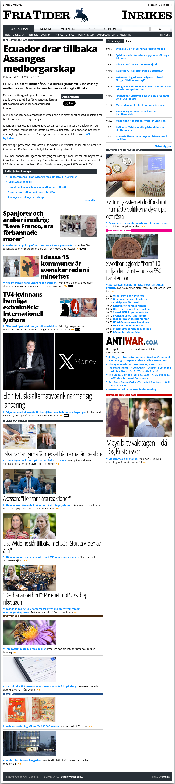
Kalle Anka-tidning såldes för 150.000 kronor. (33, 726)
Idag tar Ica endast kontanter (131, 319)
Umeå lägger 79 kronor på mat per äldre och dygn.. (36, 460)
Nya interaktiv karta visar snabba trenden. (31, 282)
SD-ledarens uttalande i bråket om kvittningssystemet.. (39, 505)
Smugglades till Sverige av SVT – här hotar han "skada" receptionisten (144, 88)
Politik (81, 34)
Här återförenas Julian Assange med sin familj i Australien (42, 176)
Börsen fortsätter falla (126, 332)
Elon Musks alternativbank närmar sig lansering (47, 400)
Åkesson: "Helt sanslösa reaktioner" (37, 498)
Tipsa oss (164, 34)
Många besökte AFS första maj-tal (136, 64)
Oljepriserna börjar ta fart (128, 295)
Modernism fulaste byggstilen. (24, 760)
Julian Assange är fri (20, 182)
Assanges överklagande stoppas (27, 197)
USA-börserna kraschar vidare (131, 322)
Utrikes (70, 34)
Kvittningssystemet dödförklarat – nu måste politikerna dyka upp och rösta (138, 209)
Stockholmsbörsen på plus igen (132, 328)
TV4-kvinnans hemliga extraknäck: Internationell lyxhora (23, 307)
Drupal (166, 776)
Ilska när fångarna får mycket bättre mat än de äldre (142, 138)
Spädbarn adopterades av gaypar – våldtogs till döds (142, 57)
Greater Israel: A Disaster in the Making (132, 389)
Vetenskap (69, 29)
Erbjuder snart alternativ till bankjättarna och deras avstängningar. (46, 412)
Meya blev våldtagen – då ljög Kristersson (136, 447)
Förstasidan (18, 29)
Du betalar (103, 34)
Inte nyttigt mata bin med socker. (26, 648)
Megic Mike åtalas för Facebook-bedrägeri (141, 105)
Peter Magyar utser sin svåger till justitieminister (136, 113)
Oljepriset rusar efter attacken (131, 309)
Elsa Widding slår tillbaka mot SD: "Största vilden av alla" (51, 546)
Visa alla (90, 200)
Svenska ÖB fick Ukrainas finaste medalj (140, 48)
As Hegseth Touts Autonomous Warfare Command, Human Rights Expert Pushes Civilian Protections (139, 358)
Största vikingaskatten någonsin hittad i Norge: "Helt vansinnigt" (140, 79)
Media (90, 34)
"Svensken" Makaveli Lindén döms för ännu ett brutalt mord (142, 97)
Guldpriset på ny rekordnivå (130, 299)
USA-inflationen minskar (128, 325)
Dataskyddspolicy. (72, 776)
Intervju (33, 34)
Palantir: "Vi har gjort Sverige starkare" (139, 71)
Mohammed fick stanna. (123, 458)
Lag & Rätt (47, 34)
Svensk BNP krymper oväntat (131, 312)
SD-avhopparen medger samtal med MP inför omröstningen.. (42, 557)
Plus (128, 41)
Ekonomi (45, 29)
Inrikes (59, 34)
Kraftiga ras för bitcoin (126, 302)
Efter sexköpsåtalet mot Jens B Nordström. (32, 326)
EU (113, 34)
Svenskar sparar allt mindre (129, 315)
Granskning (124, 34)
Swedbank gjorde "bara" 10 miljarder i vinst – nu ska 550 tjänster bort (133, 270)
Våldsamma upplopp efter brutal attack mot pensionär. (39, 245)
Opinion (110, 29)
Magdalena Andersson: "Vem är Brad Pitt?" (142, 120)
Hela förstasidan (15, 34)
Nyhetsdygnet (163, 146)
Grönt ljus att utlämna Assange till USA (31, 192)
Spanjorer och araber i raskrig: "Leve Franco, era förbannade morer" (28, 226)
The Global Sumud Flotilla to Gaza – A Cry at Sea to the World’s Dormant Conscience (139, 376)
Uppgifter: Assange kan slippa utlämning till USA (37, 187)
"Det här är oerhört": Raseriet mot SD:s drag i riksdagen (46, 598)
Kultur (91, 29)
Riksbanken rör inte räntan (129, 305)
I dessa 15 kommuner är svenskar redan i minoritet (65, 266)
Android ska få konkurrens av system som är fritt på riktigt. (42, 686)
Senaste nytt (116, 41)
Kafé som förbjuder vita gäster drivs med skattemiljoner (140, 128)
